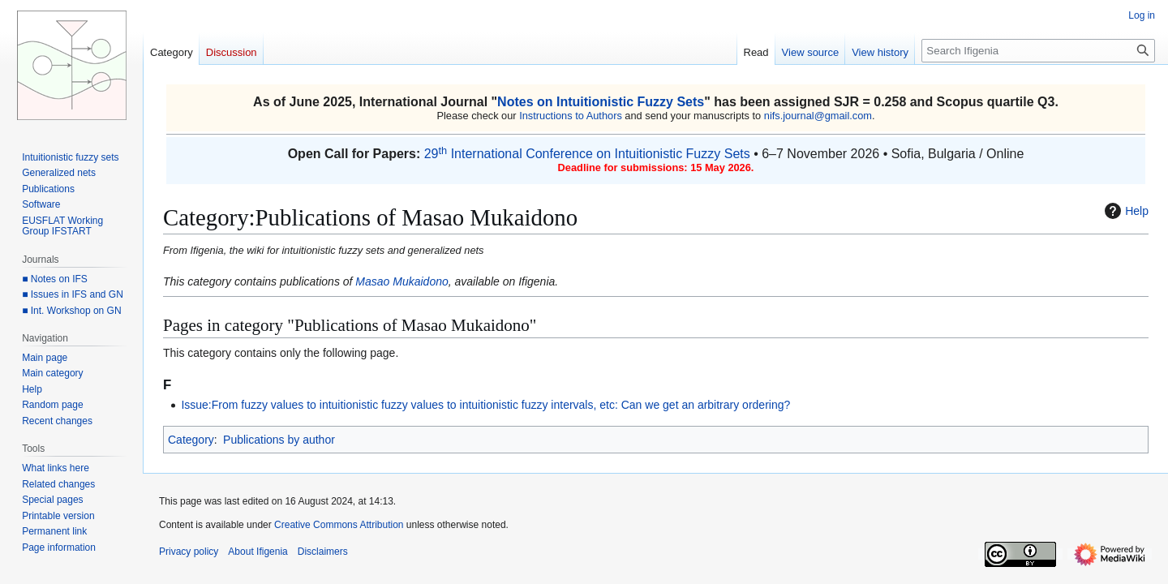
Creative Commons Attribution (338, 524)
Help (1125, 211)
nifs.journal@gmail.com (818, 116)
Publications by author (279, 439)
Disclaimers (323, 551)
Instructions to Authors (570, 116)
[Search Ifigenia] (1038, 50)
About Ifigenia (257, 551)
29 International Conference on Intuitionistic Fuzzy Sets (587, 154)
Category (191, 439)
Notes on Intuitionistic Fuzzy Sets (600, 102)
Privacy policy (188, 551)
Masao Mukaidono (401, 281)
